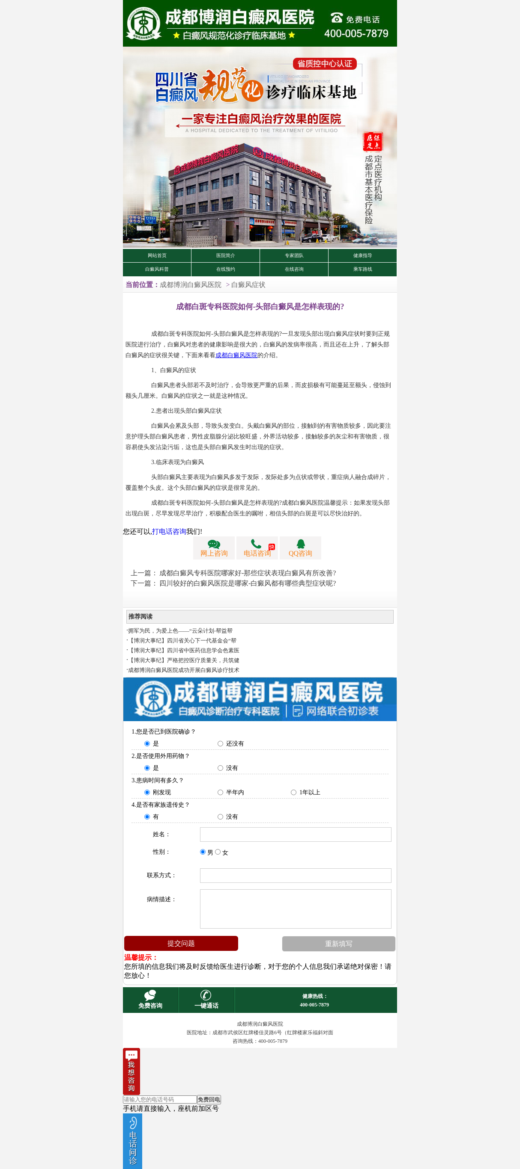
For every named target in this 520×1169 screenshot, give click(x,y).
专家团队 (294, 255)
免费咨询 (150, 1005)
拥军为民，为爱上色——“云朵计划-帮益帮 (180, 630)
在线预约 (225, 269)
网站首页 (157, 255)
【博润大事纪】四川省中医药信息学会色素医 (183, 650)
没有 (232, 768)
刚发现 (162, 792)
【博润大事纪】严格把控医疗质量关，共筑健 (183, 660)
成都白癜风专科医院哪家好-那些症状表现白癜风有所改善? (247, 573)
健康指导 (362, 255)
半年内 (235, 792)
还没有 (235, 743)
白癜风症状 (248, 284)
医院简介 (225, 255)
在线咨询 (294, 269)
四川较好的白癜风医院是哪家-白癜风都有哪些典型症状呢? (247, 583)
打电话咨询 (169, 531)
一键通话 (206, 1005)
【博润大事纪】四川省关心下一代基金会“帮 (182, 640)
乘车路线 (362, 269)
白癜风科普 (157, 269)
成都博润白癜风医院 (190, 284)
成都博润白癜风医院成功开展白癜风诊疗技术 (183, 670)
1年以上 (309, 792)
